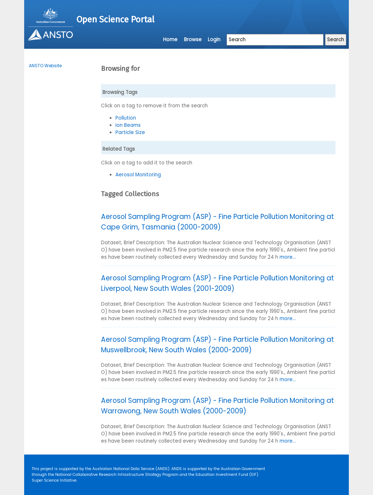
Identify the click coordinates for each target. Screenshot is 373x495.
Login (214, 39)
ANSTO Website (45, 66)
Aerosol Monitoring (138, 174)
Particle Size (130, 132)
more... (288, 257)
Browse (193, 39)
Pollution (125, 118)
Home (170, 39)
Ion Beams (128, 125)
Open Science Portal (115, 19)
